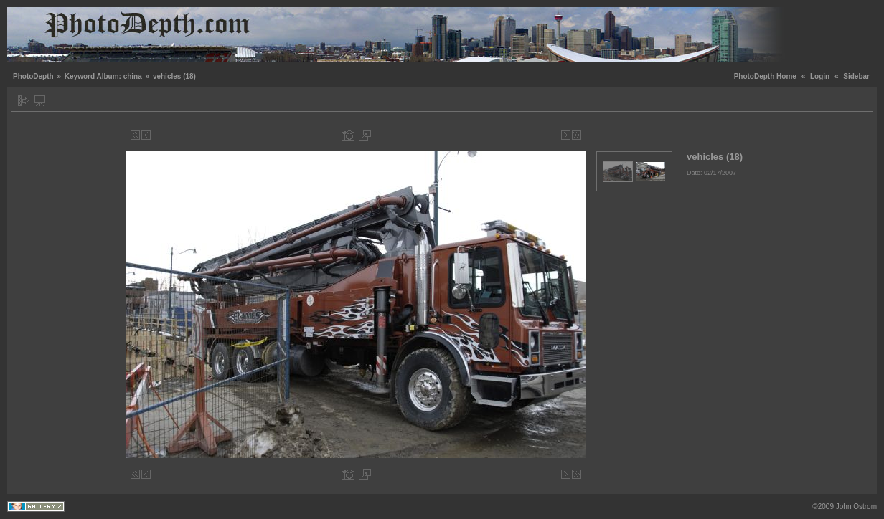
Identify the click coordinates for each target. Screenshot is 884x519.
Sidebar (856, 76)
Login (819, 76)
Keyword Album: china (103, 76)
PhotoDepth (33, 76)
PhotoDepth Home (765, 76)
